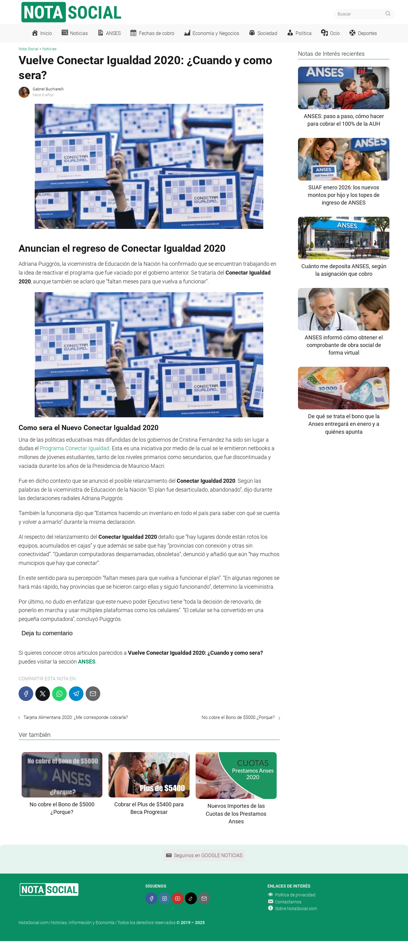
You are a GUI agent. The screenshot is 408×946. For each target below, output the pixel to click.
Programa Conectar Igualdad (74, 448)
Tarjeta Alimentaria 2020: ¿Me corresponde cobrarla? (75, 717)
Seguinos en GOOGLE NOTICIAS (204, 855)
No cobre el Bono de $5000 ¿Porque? (238, 717)
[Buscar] (387, 14)
